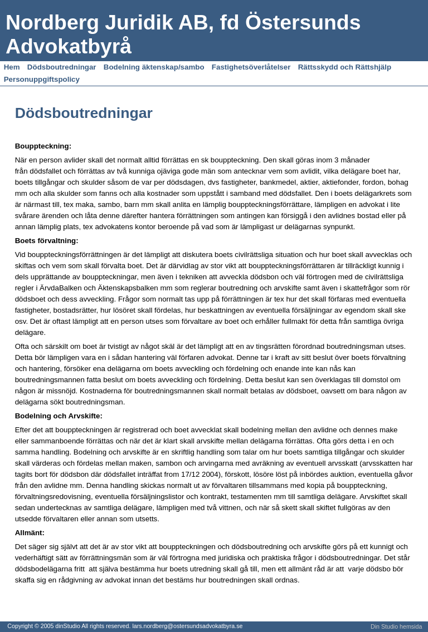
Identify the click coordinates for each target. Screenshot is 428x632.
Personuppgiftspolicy (42, 79)
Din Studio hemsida (396, 626)
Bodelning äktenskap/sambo (154, 67)
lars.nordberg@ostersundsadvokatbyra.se (187, 626)
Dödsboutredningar (61, 67)
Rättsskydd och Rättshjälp (344, 67)
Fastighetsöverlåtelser (251, 67)
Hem (12, 67)
